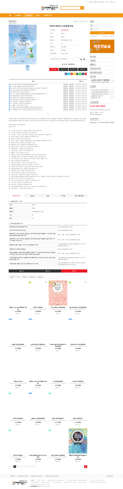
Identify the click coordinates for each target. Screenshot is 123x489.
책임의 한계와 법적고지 (52, 476)
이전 (22, 271)
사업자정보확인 (56, 482)
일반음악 (29, 15)
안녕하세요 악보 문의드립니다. (99, 94)
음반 (37, 15)
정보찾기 (102, 2)
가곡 (18, 277)
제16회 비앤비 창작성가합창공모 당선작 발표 (104, 82)
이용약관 (12, 476)
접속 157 (112, 2)
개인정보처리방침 (23, 476)
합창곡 (12, 277)
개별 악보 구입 (95, 98)
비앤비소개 (48, 15)
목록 (74, 271)
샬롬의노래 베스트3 (96, 96)
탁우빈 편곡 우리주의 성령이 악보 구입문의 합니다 (105, 90)
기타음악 (24, 277)
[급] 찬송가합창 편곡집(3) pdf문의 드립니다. (104, 92)
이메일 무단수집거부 (36, 476)
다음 (48, 271)
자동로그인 (93, 36)
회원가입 (96, 2)
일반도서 (40, 277)
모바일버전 (110, 476)
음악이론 (32, 277)
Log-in (102, 32)
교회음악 (18, 15)
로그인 (91, 2)
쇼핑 (107, 2)
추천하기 (82, 69)
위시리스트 (73, 69)
